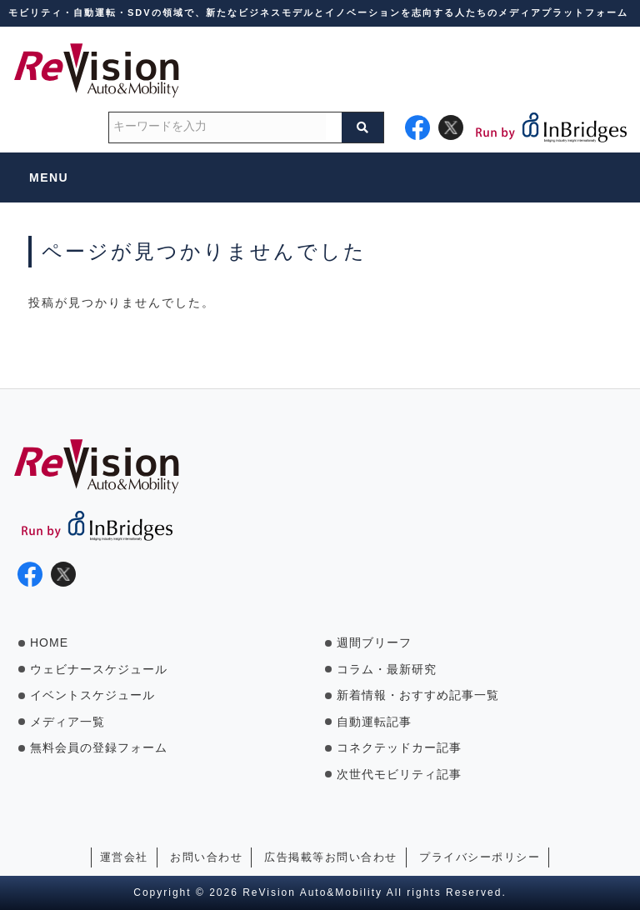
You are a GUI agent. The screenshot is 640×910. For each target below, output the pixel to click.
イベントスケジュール (92, 695)
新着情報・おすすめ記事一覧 (418, 695)
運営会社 (124, 857)
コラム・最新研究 (387, 669)
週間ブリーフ (374, 642)
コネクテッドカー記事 (399, 747)
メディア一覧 (67, 721)
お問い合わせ (206, 857)
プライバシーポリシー (479, 857)
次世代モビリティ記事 (399, 774)
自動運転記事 (374, 721)
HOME (49, 642)
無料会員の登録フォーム (99, 747)
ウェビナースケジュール (99, 669)
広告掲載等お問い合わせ (331, 857)
